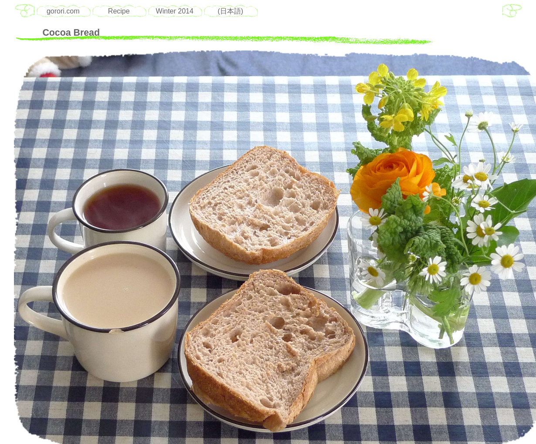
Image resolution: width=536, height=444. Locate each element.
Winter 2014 (174, 11)
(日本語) (230, 11)
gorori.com (63, 11)
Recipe (119, 11)
